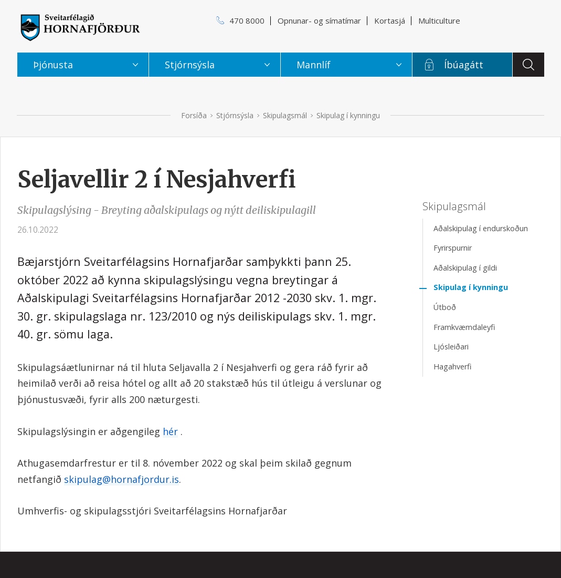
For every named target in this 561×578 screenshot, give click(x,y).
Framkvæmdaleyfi (464, 327)
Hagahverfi (452, 366)
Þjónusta (53, 64)
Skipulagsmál (285, 115)
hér (170, 431)
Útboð (444, 307)
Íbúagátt (463, 64)
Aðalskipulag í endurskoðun (480, 228)
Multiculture (439, 20)
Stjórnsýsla (234, 115)
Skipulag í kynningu (348, 115)
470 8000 (246, 20)
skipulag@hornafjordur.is (121, 479)
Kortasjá (389, 20)
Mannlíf (314, 64)
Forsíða (194, 115)
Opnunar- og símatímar (319, 20)
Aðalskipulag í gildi (465, 268)
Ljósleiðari (451, 347)
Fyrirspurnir (452, 248)
